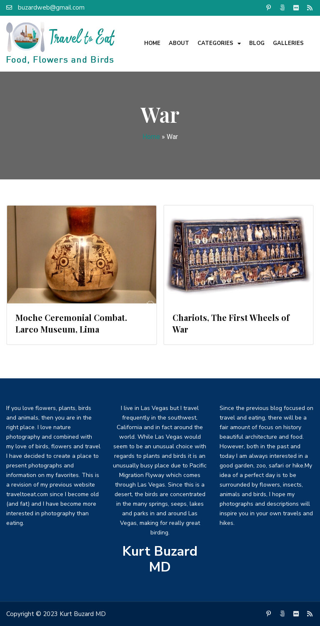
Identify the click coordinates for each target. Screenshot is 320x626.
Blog (257, 43)
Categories (219, 43)
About (179, 43)
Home (152, 43)
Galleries (288, 43)
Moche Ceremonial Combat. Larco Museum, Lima (71, 323)
